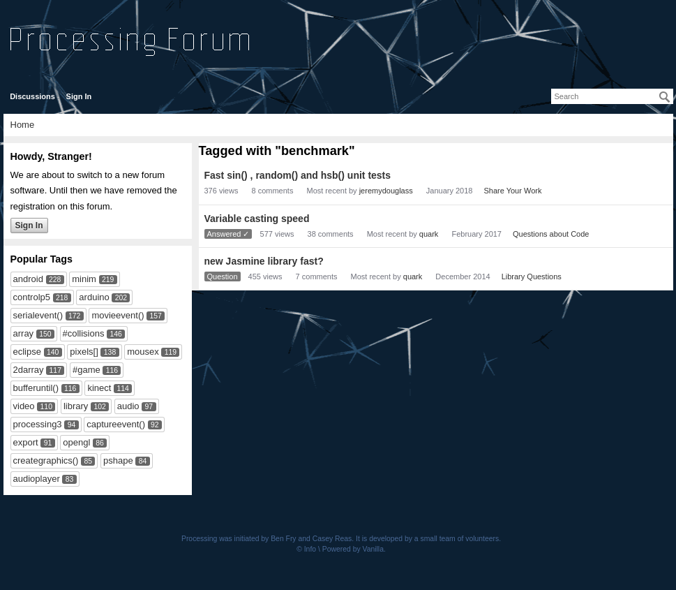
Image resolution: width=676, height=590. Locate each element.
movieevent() (117, 315)
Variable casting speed (257, 218)
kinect (99, 388)
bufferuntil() (36, 388)
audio (128, 406)
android (28, 279)
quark (429, 234)
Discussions (32, 96)
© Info (306, 549)
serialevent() (38, 315)
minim (84, 279)
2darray (28, 369)
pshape (118, 460)
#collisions (84, 333)
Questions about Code (551, 234)
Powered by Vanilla (353, 549)
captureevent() (116, 424)
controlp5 (31, 297)
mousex (143, 351)
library (75, 406)
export (25, 442)
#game (86, 369)
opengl (76, 442)
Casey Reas (332, 539)
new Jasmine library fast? (264, 261)
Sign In (79, 96)
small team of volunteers (460, 539)
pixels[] (84, 351)
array (23, 333)
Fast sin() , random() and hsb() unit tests (297, 175)
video (24, 406)
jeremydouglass (386, 190)
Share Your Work (512, 190)
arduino (94, 297)
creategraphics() (46, 460)
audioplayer (36, 478)
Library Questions (532, 276)
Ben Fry (283, 539)
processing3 (37, 424)
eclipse (27, 351)
